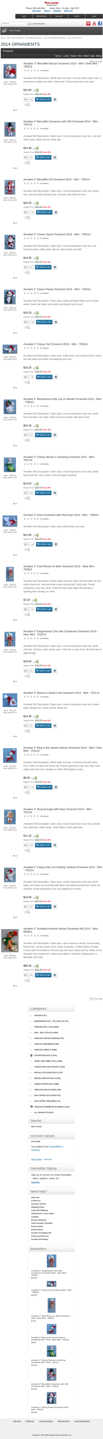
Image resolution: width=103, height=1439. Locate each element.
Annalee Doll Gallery (39, 1239)
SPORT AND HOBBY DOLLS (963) (46, 1061)
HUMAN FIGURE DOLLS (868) (44, 1084)
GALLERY (59, 16)
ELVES (76, 16)
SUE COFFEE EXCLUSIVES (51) (45, 1095)
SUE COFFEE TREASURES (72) (45, 1101)
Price (80, 56)
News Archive (36, 1159)
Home (3, 38)
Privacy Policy (37, 1226)
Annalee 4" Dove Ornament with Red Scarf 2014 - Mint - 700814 (60, 515)
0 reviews (44, 71)
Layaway (34, 1217)
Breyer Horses (37, 1230)
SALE (94, 16)
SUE (24, 16)
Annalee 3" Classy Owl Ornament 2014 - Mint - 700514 (55, 344)
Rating (98, 56)
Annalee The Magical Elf (41, 1233)
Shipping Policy (37, 1207)
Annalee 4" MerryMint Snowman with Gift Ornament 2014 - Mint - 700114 (49, 1385)
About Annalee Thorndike (42, 1223)
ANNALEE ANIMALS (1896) (43, 1050)
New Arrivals (36, 1127)
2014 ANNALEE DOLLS (33, 38)
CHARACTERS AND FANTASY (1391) (47, 1067)
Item (67, 56)
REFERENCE (42, 16)
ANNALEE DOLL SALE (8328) (44, 1027)
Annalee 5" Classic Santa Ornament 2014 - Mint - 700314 (57, 234)
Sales (92, 56)
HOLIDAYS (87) (38, 1015)
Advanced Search (39, 23)
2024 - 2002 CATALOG (15, 38)
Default (86, 56)
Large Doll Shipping (39, 1210)
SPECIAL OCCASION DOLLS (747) (46, 1073)
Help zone (35, 1197)
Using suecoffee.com (40, 1236)
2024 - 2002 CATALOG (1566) (44, 1033)
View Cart (36, 11)
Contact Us (35, 1201)
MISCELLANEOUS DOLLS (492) (45, 1078)
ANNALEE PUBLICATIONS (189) (45, 1090)
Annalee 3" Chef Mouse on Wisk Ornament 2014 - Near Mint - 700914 (50, 1317)
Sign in (47, 11)
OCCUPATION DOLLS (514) (43, 1055)
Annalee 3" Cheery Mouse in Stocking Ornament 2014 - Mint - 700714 (48, 1361)
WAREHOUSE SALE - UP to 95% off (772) (49, 1021)
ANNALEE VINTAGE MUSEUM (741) (47, 1038)
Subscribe (48, 1159)
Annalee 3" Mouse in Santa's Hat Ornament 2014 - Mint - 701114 (61, 692)
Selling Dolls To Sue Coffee (42, 1214)
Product (73, 56)
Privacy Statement (38, 1220)
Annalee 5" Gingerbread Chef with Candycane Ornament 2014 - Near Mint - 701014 (49, 1273)
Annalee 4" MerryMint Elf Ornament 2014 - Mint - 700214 (56, 179)
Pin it (15, 110)
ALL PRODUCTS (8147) (42, 1113)
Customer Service (38, 1204)
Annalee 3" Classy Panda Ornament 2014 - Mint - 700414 (57, 289)
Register (57, 11)
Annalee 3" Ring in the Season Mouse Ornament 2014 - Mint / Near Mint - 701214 (50, 1338)
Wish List (68, 11)
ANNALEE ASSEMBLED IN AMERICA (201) (49, 1107)
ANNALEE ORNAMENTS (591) (44, 1044)
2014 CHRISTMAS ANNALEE (54, 38)
